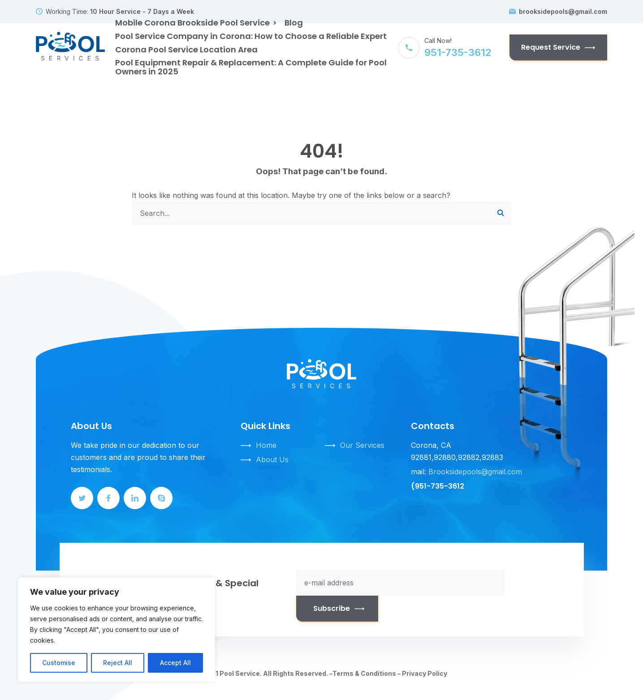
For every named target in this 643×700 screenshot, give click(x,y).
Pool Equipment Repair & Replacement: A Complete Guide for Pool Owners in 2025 (251, 67)
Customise (58, 662)
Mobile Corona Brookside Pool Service (192, 22)
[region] (116, 629)
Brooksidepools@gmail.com (475, 471)
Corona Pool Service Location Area (186, 49)
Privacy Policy (424, 673)
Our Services (362, 445)
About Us (272, 459)
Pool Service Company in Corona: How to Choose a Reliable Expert (251, 36)
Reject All (117, 662)
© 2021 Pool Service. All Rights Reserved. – (264, 673)
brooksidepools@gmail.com (563, 12)
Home (266, 445)
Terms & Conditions (364, 673)
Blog (294, 22)
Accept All (175, 662)
